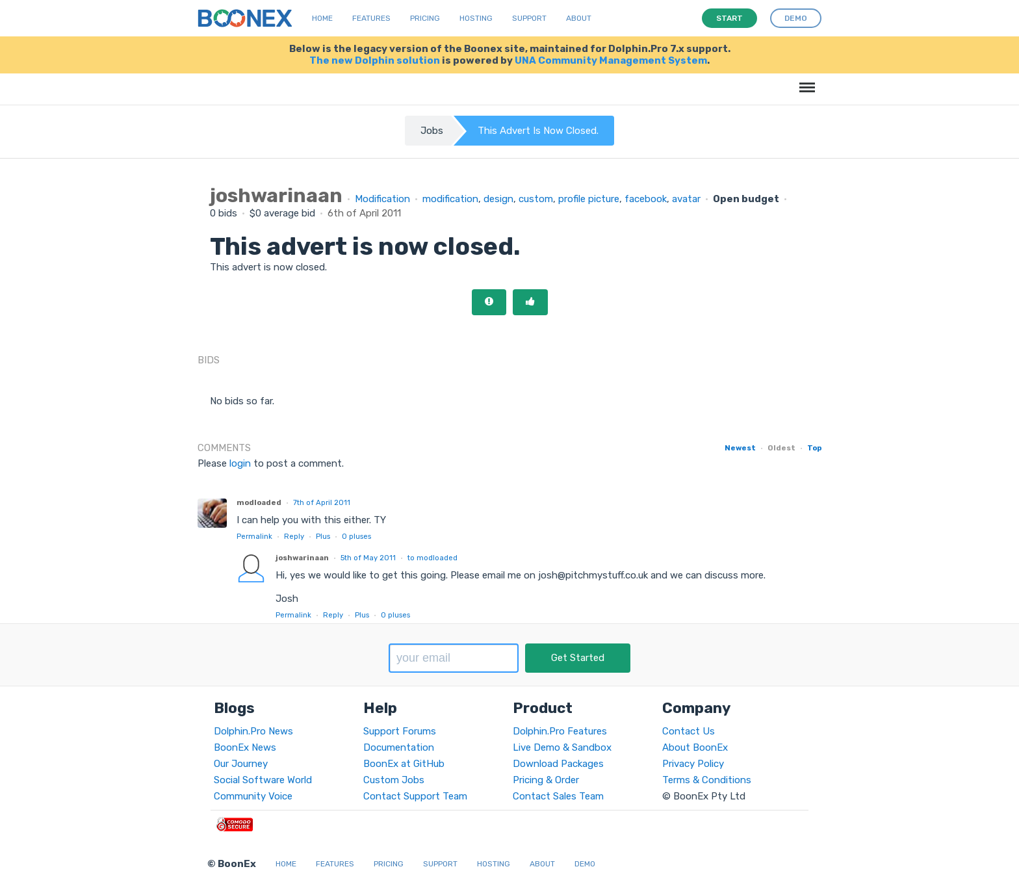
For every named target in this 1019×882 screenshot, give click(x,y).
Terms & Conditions (706, 780)
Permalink (254, 536)
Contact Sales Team (558, 796)
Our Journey (241, 764)
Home (322, 18)
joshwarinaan (302, 557)
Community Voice (253, 796)
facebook (646, 199)
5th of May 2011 (368, 557)
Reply (294, 536)
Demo (584, 863)
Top (814, 447)
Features (371, 18)
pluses (356, 536)
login (240, 463)
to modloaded (432, 557)
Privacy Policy (693, 764)
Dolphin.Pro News (253, 731)
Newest (740, 447)
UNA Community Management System (611, 60)
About (578, 18)
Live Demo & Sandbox (562, 747)
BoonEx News (245, 747)
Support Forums (399, 731)
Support (529, 18)
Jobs (431, 130)
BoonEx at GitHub (404, 764)
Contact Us (688, 731)
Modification (382, 199)
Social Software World (263, 780)
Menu (805, 80)
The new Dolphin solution (374, 60)
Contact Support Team (415, 796)
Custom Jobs (393, 780)
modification (450, 199)
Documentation (398, 747)
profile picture (588, 199)
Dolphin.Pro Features (560, 731)
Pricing (425, 18)
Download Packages (558, 764)
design (498, 199)
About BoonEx (695, 747)
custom (536, 199)
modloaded (259, 502)
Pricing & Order (546, 780)
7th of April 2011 (321, 502)
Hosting (476, 18)
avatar (686, 199)
